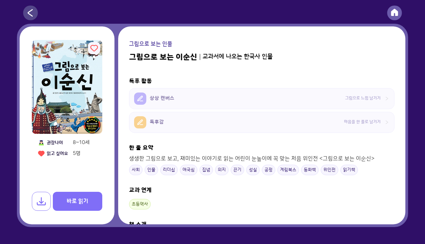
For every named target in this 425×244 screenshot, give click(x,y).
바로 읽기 (77, 201)
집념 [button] (206, 169)
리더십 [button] (169, 169)
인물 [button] (151, 169)
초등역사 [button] (140, 204)
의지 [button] (222, 169)
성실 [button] (253, 169)
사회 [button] (136, 169)
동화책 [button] (310, 169)
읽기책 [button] (349, 169)
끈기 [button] (237, 169)
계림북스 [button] (288, 169)
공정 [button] (268, 169)
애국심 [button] (189, 169)
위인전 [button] (329, 169)
